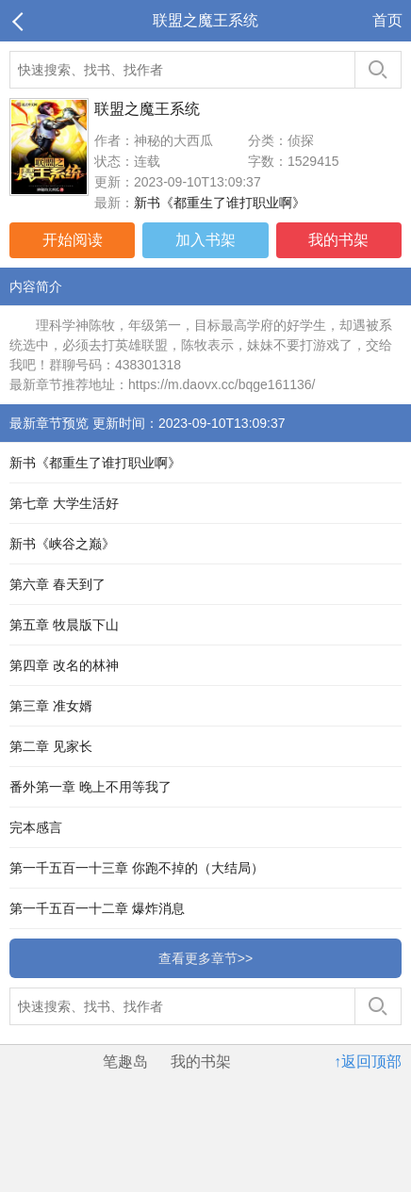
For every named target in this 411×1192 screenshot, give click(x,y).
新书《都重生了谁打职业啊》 (219, 202)
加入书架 (205, 240)
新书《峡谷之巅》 (62, 543)
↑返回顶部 (368, 1061)
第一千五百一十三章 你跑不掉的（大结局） (136, 867)
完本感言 (35, 827)
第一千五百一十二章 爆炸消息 (97, 908)
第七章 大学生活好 (64, 503)
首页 (387, 20)
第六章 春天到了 (57, 584)
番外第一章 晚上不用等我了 (90, 786)
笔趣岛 (125, 1061)
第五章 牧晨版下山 (64, 624)
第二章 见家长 (50, 746)
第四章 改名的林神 (64, 665)
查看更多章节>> (205, 958)
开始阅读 (72, 240)
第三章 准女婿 (50, 705)
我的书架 (338, 240)
